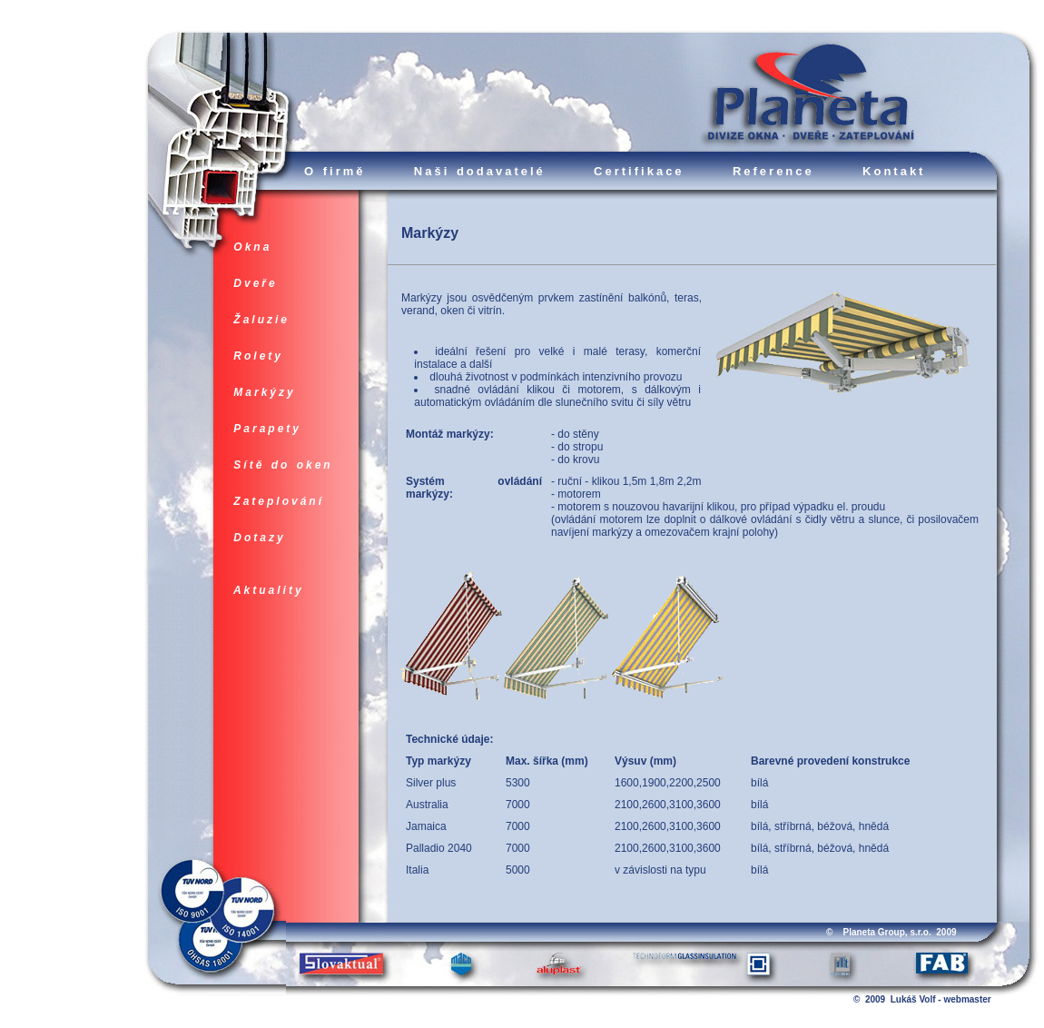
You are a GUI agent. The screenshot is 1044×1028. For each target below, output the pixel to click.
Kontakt (893, 171)
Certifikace (639, 171)
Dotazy (259, 537)
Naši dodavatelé (480, 171)
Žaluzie (261, 319)
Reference (773, 171)
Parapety (267, 428)
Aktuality (268, 590)
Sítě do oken (283, 465)
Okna (253, 247)
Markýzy (264, 392)
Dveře (255, 283)
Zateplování (278, 501)
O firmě (335, 171)
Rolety (258, 356)
